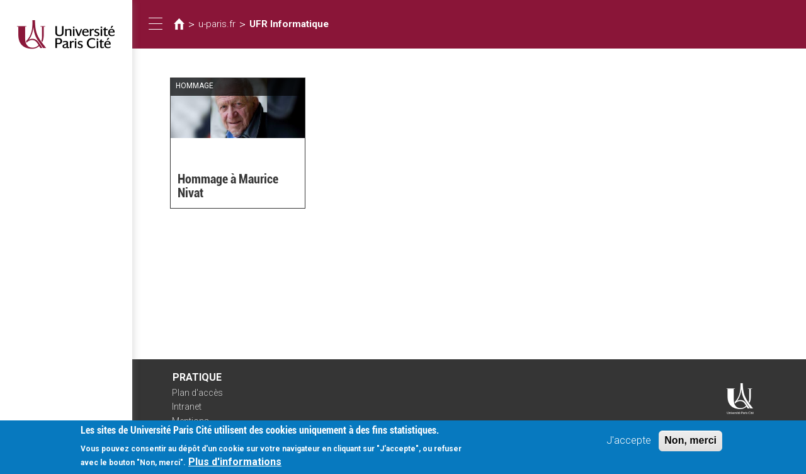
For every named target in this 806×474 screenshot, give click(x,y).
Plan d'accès (197, 393)
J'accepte (628, 446)
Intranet (187, 407)
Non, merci (690, 446)
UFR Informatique (289, 24)
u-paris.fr (217, 24)
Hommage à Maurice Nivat (228, 185)
